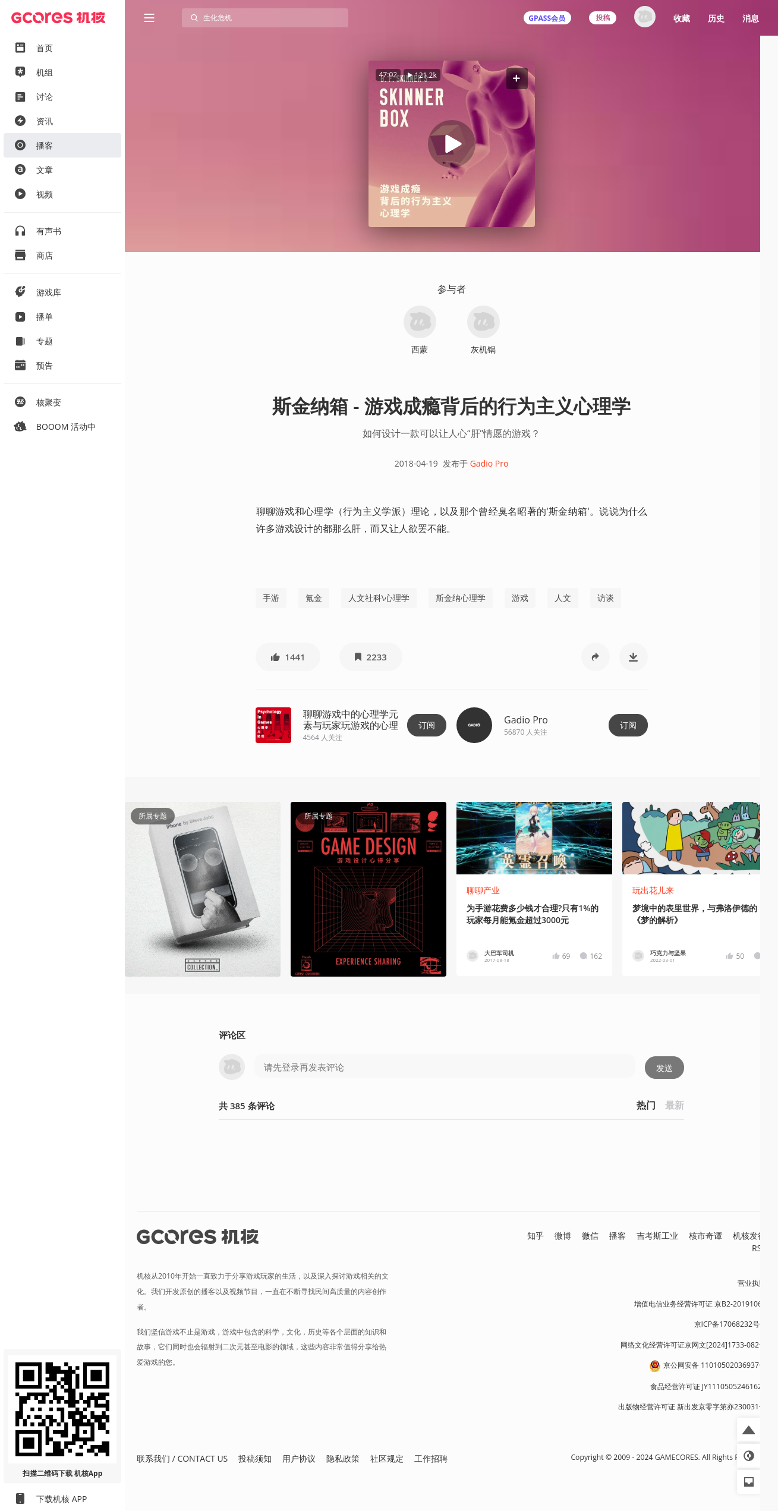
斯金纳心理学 (461, 597)
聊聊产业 (483, 890)
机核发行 (749, 1235)
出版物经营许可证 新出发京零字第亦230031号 (692, 1407)
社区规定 (387, 1458)
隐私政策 (343, 1458)
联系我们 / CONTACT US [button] (182, 1458)
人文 (563, 597)
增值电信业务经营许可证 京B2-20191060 (700, 1304)
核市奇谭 (705, 1235)
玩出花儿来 (653, 890)
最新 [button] (674, 1105)
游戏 (520, 597)
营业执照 (752, 1283)
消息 (750, 18)
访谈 (605, 597)
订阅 (426, 725)
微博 (563, 1235)
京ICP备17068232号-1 (730, 1324)
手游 (271, 597)
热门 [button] (646, 1105)
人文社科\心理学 (379, 597)
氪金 (313, 597)
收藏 (681, 18)
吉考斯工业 (657, 1235)
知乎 (535, 1235)
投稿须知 (255, 1458)
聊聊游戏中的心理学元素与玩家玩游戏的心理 (350, 719)
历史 (716, 18)
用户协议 (299, 1458)
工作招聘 (431, 1458)
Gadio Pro (489, 463)
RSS (759, 1248)
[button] (516, 78)
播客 (617, 1235)
